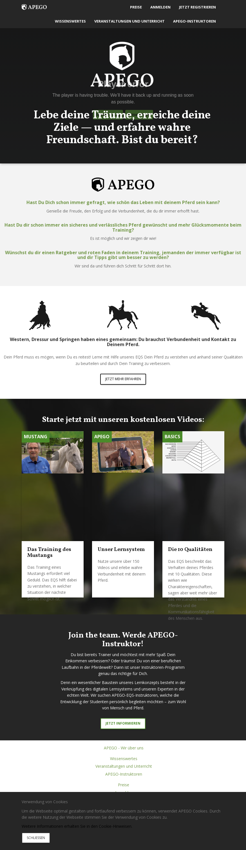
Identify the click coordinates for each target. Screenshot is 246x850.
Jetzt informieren (123, 723)
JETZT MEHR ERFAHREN (123, 379)
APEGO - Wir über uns (124, 748)
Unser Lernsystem (121, 549)
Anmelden (160, 7)
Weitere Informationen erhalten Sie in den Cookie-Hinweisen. (77, 826)
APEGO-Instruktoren (194, 21)
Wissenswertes (70, 21)
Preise (136, 7)
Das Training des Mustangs (49, 552)
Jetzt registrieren (197, 7)
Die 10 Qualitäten (190, 549)
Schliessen (36, 837)
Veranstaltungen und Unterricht (129, 21)
